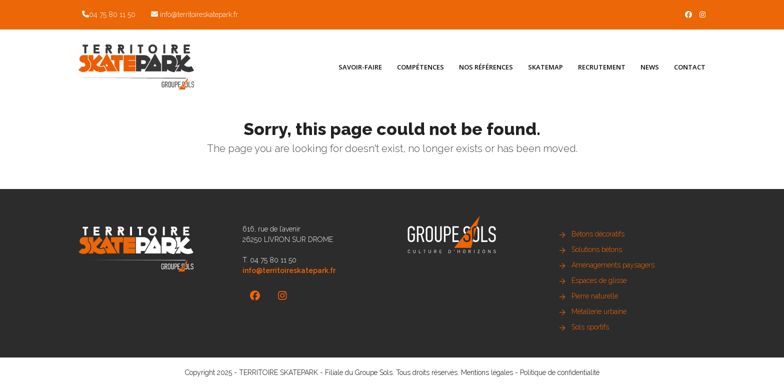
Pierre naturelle (595, 296)
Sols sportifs (590, 327)
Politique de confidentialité (560, 372)
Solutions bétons (597, 250)
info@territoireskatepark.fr (199, 14)
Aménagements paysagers (613, 265)
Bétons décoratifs (598, 234)
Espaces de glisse (599, 280)
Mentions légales (487, 372)
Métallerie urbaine (599, 312)
